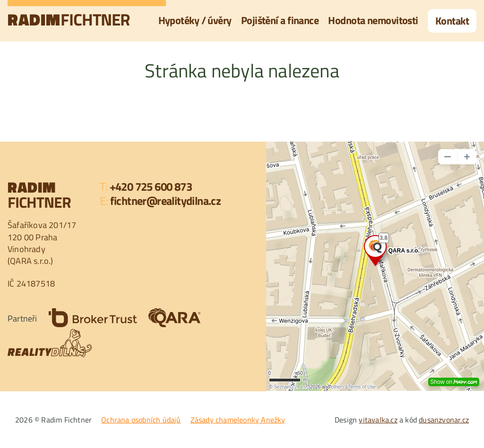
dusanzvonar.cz (444, 419)
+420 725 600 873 (151, 186)
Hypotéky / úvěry (195, 20)
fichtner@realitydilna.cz (165, 200)
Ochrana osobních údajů (141, 419)
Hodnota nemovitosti (373, 20)
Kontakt (452, 21)
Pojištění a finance (280, 20)
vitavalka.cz (378, 419)
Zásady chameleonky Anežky (237, 419)
